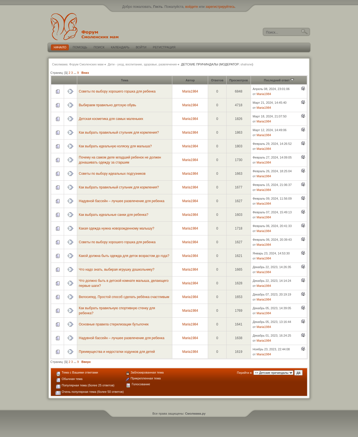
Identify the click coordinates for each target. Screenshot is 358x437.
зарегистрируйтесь (220, 7)
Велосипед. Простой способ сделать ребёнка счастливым (124, 297)
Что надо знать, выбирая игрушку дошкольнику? (116, 269)
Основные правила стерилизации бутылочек (114, 324)
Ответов (217, 80)
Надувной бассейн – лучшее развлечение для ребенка (121, 201)
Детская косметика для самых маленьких (111, 119)
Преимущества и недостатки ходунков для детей (117, 352)
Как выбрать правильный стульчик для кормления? (119, 132)
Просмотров (238, 80)
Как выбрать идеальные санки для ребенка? (113, 215)
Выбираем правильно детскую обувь (107, 105)
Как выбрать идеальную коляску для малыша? (115, 146)
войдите (191, 7)
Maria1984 (190, 91)
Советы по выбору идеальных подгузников (112, 174)
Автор (190, 80)
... (75, 72)
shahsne (246, 64)
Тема (124, 80)
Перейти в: (245, 372)
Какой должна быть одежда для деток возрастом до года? (124, 256)
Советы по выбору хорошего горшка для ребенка (117, 91)
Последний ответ (279, 80)
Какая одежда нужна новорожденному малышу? (116, 228)
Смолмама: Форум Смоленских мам (77, 64)
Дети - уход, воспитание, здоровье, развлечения (142, 64)
